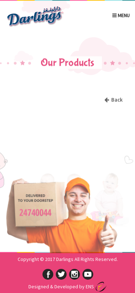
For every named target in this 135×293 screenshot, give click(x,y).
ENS (90, 286)
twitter (61, 274)
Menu (121, 15)
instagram (74, 274)
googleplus (87, 274)
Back (113, 99)
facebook (47, 274)
